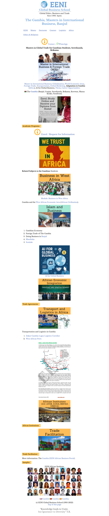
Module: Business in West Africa (54, 198)
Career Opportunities (71, 88)
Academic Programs (30, 126)
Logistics (62, 30)
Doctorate (43, 30)
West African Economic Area (48, 202)
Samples (26, 462)
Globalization (58, 84)
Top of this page (54, 505)
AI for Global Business (54, 276)
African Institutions (30, 426)
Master (33, 30)
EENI (25, 30)
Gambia (55, 499)
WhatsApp (62, 44)
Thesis (58, 88)
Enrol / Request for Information (58, 134)
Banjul (44, 236)
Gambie (45, 499)
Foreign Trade (30, 86)
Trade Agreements (30, 304)
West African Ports (33, 339)
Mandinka (30, 239)
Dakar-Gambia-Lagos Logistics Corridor (43, 336)
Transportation (43, 86)
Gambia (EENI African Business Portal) (58, 458)
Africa (71, 30)
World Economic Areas (74, 84)
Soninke (29, 242)
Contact (51, 44)
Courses (53, 30)
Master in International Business (38, 84)
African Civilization (69, 202)
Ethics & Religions (30, 35)
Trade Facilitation (29, 454)
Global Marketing (57, 86)
